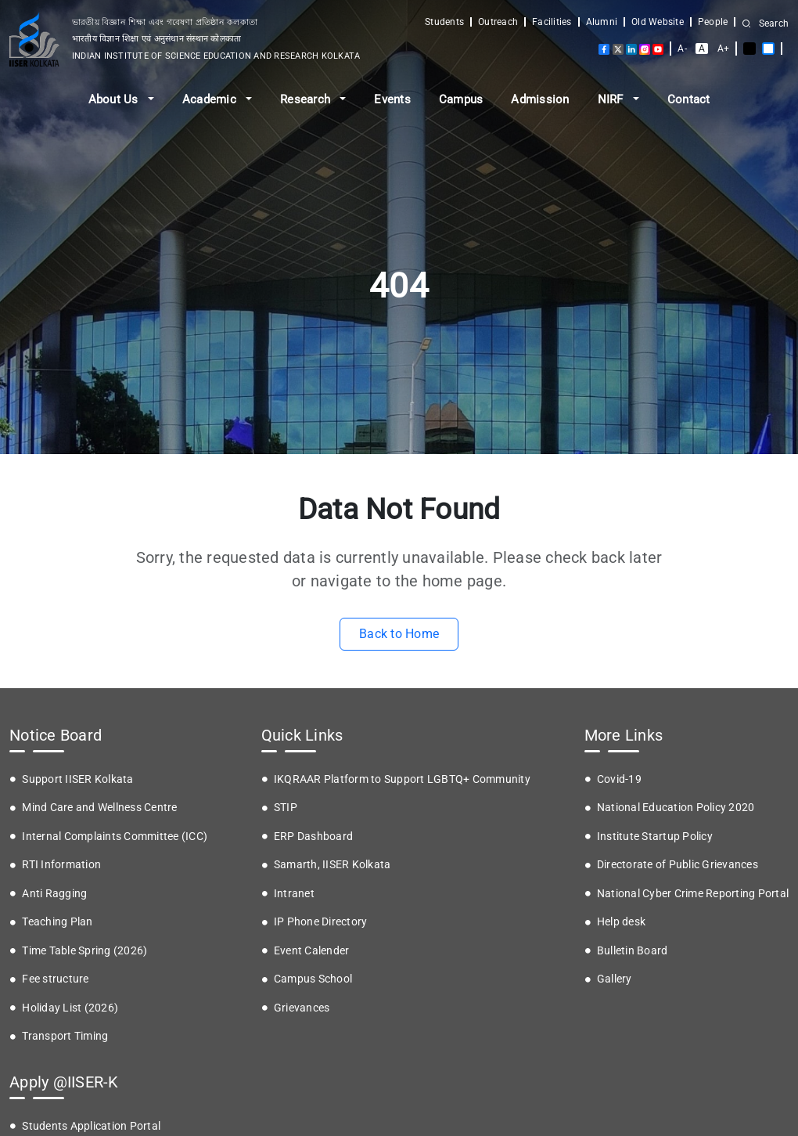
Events (392, 99)
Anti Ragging (54, 893)
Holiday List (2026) (70, 1007)
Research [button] (306, 99)
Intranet (294, 893)
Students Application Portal (91, 1126)
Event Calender (312, 950)
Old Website (657, 22)
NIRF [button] (612, 99)
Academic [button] (210, 99)
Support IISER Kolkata (77, 779)
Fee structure (55, 978)
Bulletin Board (632, 950)
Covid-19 (619, 779)
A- (682, 48)
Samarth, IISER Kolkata (332, 864)
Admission (540, 99)
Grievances (302, 1007)
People (713, 22)
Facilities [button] (552, 22)
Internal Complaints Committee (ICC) (114, 836)
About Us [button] (115, 99)
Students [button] (444, 22)
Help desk (621, 921)
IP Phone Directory (321, 921)
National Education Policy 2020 (676, 807)
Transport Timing (65, 1036)
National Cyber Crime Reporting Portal (693, 893)
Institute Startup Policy (655, 836)
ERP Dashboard (313, 836)
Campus (461, 99)
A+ (723, 48)
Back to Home (399, 633)
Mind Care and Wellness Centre (99, 807)
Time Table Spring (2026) (84, 950)
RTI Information (61, 864)
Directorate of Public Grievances (677, 864)
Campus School (313, 978)
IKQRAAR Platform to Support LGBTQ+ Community (402, 779)
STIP (285, 807)
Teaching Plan (57, 921)
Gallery (614, 978)
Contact (688, 99)
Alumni (602, 22)
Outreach (498, 22)
